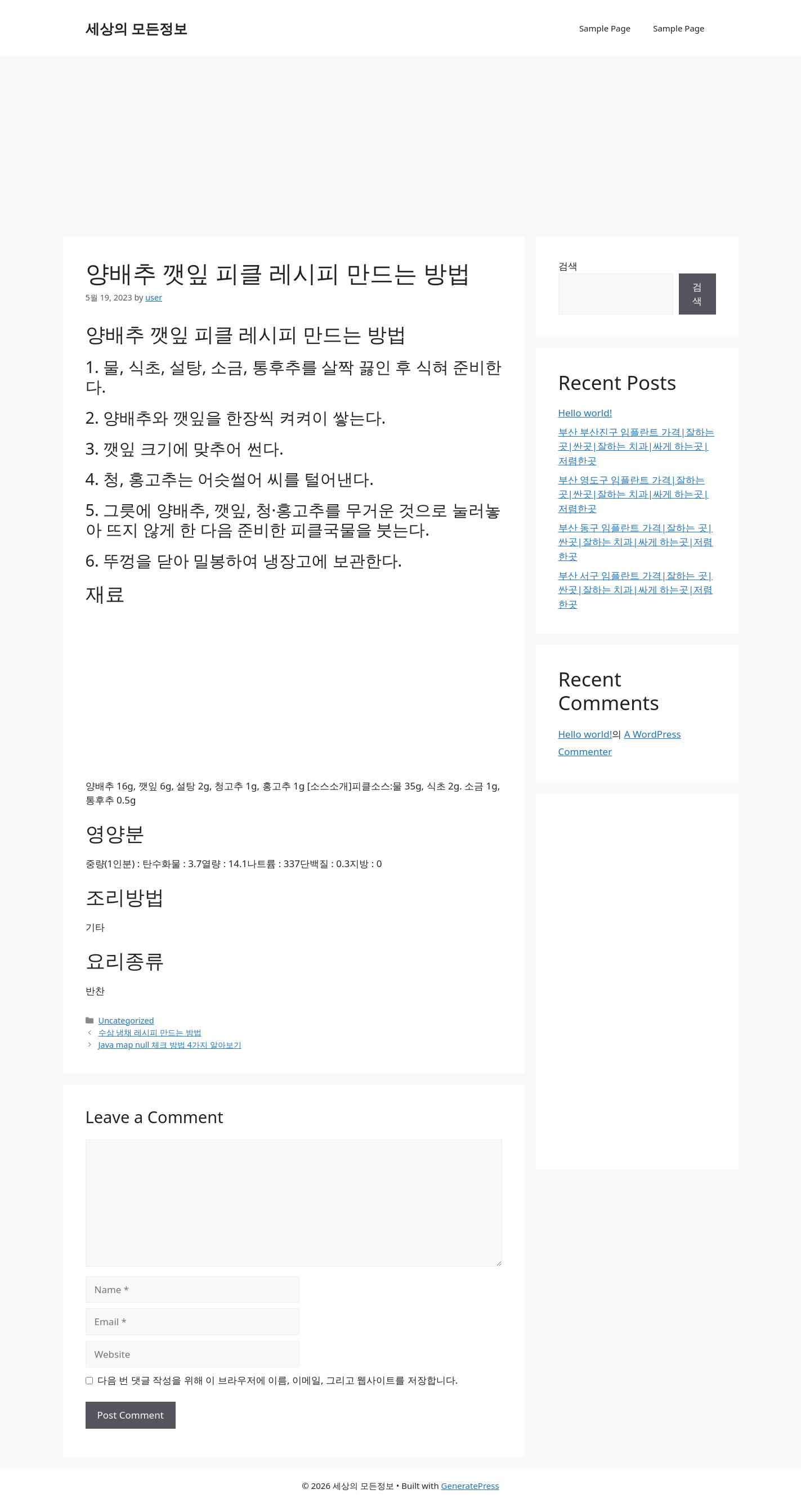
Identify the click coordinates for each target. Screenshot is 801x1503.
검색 (568, 265)
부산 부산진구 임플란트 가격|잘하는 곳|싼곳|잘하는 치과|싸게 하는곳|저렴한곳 (636, 446)
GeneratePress (470, 1485)
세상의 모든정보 (137, 28)
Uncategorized (126, 1020)
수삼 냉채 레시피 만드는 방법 (150, 1032)
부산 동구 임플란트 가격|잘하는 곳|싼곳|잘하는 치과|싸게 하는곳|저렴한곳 (635, 542)
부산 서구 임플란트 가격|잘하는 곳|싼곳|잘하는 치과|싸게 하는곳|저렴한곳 (635, 590)
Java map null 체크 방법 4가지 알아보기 (170, 1044)
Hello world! (585, 412)
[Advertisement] (401, 140)
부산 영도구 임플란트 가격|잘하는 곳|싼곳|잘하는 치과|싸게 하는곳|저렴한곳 (633, 494)
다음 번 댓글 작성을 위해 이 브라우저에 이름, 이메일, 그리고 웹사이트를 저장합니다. (277, 1380)
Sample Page (604, 28)
